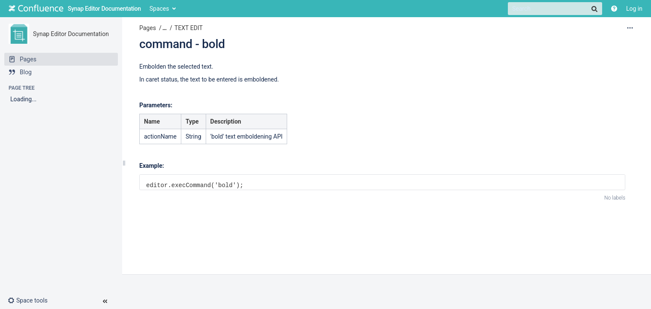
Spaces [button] (159, 8)
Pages (147, 27)
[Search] (555, 8)
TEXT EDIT (188, 27)
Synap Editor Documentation (71, 33)
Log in (634, 8)
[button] (31, 300)
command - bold (182, 44)
